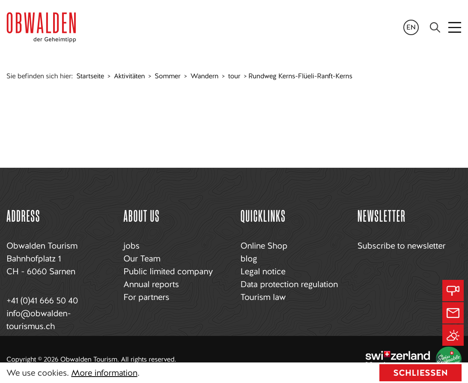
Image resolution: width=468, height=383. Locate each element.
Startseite (90, 75)
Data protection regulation (289, 284)
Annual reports (151, 284)
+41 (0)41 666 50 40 (42, 300)
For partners (146, 297)
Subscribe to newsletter (401, 245)
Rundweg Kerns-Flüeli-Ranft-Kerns (300, 75)
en (411, 27)
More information (104, 372)
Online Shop (264, 245)
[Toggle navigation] (455, 27)
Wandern (204, 75)
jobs (131, 245)
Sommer (167, 75)
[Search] (435, 27)
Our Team (141, 258)
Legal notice (263, 271)
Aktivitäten (129, 75)
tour (234, 75)
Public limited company (168, 271)
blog (249, 258)
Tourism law (263, 297)
